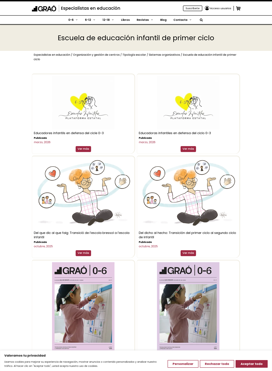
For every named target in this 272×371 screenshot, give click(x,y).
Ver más (83, 149)
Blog (163, 20)
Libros (125, 20)
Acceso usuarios (220, 8)
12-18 (110, 19)
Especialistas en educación (90, 8)
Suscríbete (193, 8)
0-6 (75, 19)
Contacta (184, 19)
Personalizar (183, 364)
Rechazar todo (217, 364)
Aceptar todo (252, 364)
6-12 (92, 19)
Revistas (147, 19)
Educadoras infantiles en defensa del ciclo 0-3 (175, 133)
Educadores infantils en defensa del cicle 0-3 (69, 133)
